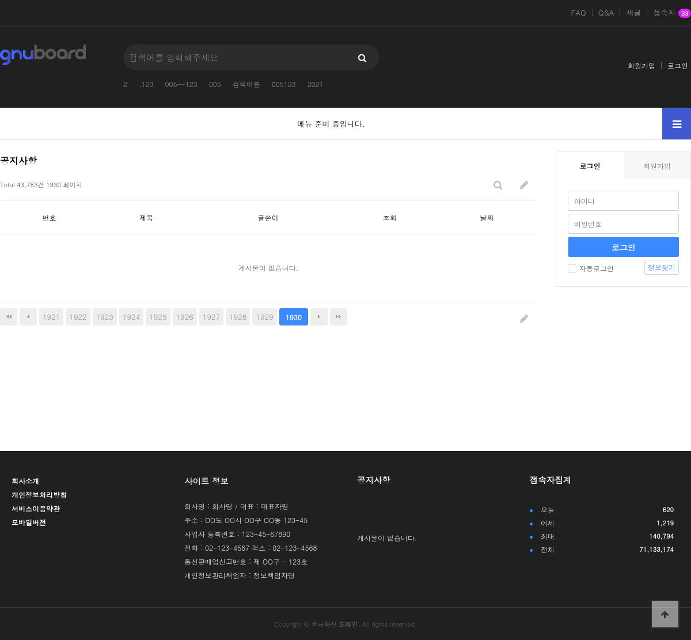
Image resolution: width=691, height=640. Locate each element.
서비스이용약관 (36, 508)
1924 (131, 316)
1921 (51, 316)
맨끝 (338, 316)
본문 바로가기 (0, 0)
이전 (28, 316)
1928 (237, 316)
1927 (211, 316)
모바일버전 (29, 522)
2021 (315, 84)
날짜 (487, 217)
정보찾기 (661, 267)
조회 (390, 217)
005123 (284, 84)
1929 (264, 316)
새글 (633, 13)
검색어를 (246, 84)
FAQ (578, 13)
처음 (8, 316)
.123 (146, 84)
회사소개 (25, 481)
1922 (77, 316)
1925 (157, 316)
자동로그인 (591, 268)
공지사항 (373, 480)
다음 (319, 316)
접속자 (672, 13)
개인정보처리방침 (39, 494)
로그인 (677, 65)
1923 (104, 316)
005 (215, 84)
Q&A (606, 13)
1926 (184, 316)
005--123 (181, 84)
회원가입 (641, 65)
